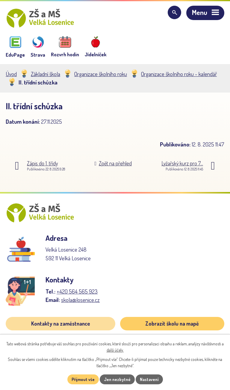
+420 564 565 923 (77, 291)
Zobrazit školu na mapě (172, 323)
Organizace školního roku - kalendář (179, 74)
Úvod (11, 74)
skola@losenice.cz (80, 299)
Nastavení (149, 379)
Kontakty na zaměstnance (60, 323)
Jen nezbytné (117, 379)
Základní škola (45, 74)
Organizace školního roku (100, 74)
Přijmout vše (83, 379)
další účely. (115, 350)
